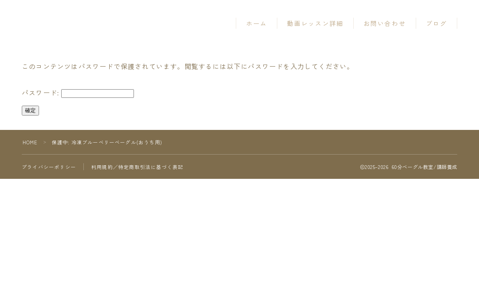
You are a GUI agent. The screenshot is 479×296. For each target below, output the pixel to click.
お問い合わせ (385, 23)
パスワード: (78, 93)
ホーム (256, 23)
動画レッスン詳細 (315, 23)
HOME (30, 142)
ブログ (436, 23)
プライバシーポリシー (49, 166)
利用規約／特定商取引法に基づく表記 (137, 166)
